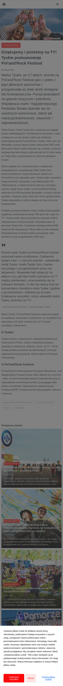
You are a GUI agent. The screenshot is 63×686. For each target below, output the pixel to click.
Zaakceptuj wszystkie (14, 678)
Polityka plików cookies (48, 678)
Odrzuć (31, 678)
